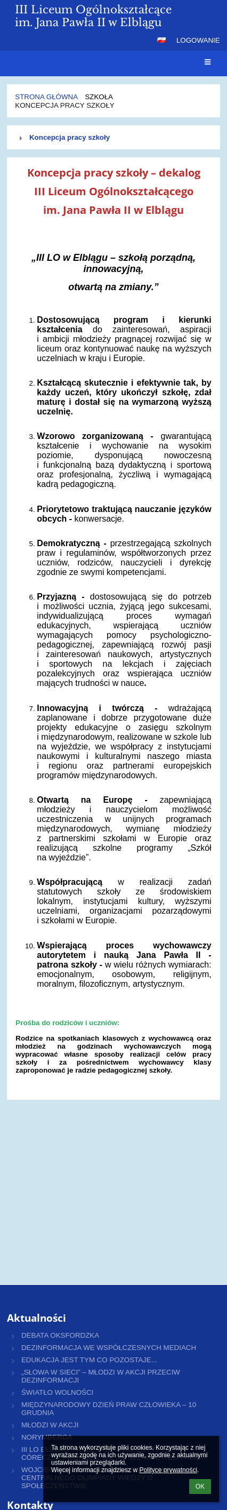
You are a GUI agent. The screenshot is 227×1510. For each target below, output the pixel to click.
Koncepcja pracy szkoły (64, 105)
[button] (161, 40)
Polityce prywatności (168, 1470)
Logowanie (198, 40)
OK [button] (200, 1486)
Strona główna (46, 97)
